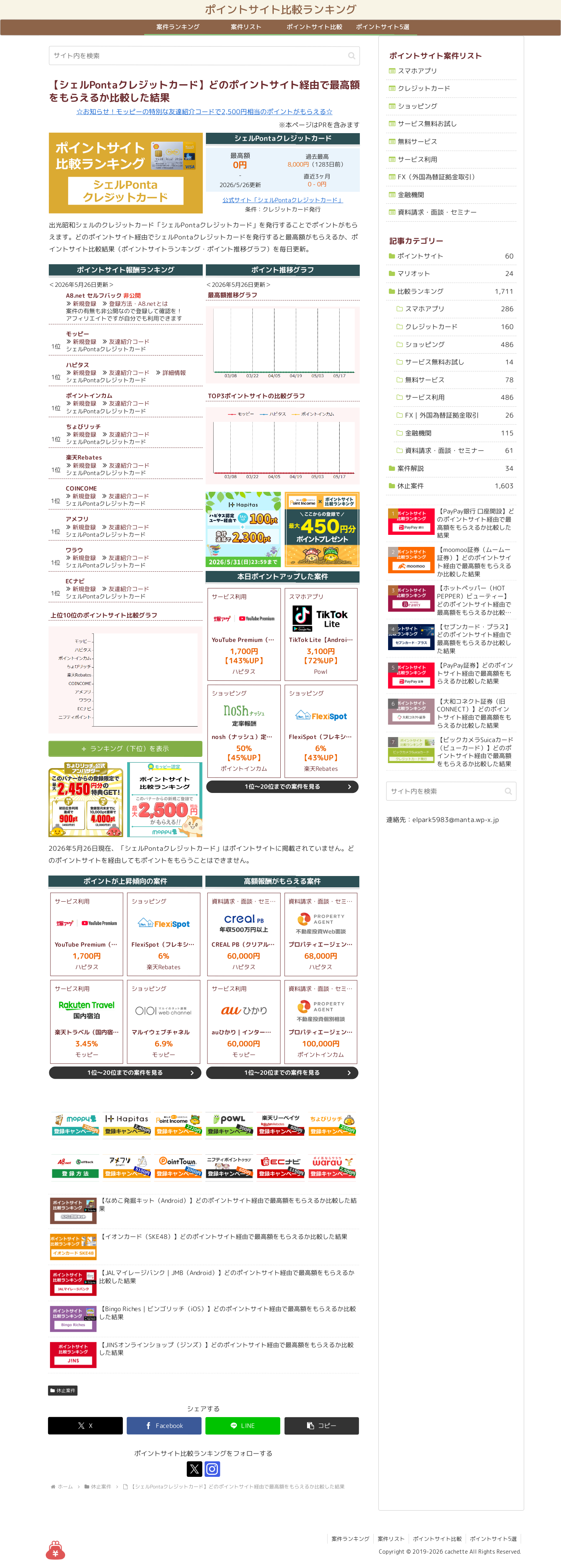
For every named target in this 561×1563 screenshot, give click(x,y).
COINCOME (81, 488)
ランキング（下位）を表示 (129, 748)
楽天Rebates (84, 457)
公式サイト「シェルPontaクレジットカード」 (282, 200)
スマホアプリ (417, 70)
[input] (204, 56)
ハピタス (77, 365)
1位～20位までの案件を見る (282, 786)
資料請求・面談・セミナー (436, 212)
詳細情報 (173, 373)
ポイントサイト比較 (437, 1538)
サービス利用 (417, 159)
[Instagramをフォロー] (212, 1469)
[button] (352, 55)
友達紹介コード (129, 342)
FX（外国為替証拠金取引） (437, 176)
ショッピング (417, 106)
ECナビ (75, 581)
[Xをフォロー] (194, 1469)
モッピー (77, 334)
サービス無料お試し (427, 124)
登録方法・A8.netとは (138, 304)
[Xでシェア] (85, 1426)
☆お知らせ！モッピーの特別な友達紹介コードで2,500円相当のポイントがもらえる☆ (204, 111)
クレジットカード (424, 88)
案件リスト (391, 1538)
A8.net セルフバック (93, 295)
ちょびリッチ (83, 427)
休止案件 (62, 1391)
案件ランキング (350, 1538)
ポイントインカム (89, 396)
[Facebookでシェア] (163, 1426)
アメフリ (77, 519)
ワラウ (74, 550)
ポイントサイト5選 (493, 1538)
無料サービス (417, 141)
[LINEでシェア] (242, 1426)
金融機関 (410, 194)
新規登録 (84, 304)
